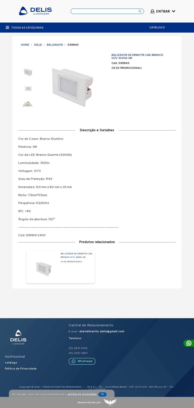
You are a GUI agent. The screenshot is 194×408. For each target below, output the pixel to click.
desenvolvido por (89, 402)
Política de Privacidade (21, 368)
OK (102, 394)
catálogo (157, 27)
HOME (25, 44)
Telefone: (75, 338)
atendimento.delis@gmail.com (102, 331)
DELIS (38, 44)
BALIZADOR (55, 44)
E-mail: (97, 331)
